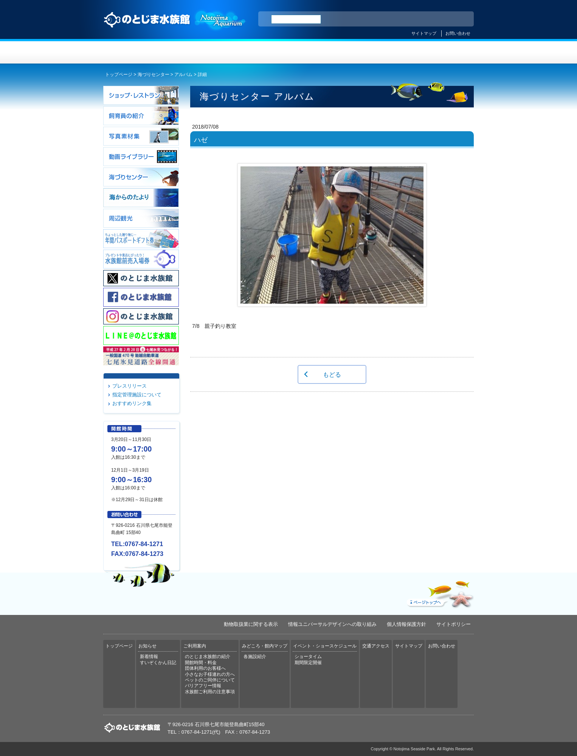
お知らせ (196, 52)
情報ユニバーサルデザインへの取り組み (332, 624)
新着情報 (149, 656)
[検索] (296, 19)
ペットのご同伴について (210, 680)
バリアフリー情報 (203, 685)
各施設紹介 (255, 656)
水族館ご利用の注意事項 (210, 691)
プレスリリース (129, 386)
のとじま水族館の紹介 (207, 656)
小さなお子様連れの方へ (210, 674)
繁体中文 (441, 19)
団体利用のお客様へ (205, 668)
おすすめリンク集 (132, 403)
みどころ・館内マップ (319, 52)
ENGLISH (402, 19)
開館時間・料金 (201, 662)
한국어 (459, 19)
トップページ (134, 52)
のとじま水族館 (175, 27)
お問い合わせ (457, 33)
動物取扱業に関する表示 (251, 624)
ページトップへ (439, 592)
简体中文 (422, 19)
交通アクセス (443, 52)
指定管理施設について (136, 394)
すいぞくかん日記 (158, 662)
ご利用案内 (257, 52)
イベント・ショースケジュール (381, 52)
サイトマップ (423, 33)
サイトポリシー (453, 624)
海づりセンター (153, 74)
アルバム (183, 74)
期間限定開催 (308, 662)
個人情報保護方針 (406, 624)
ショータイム (308, 656)
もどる (332, 374)
